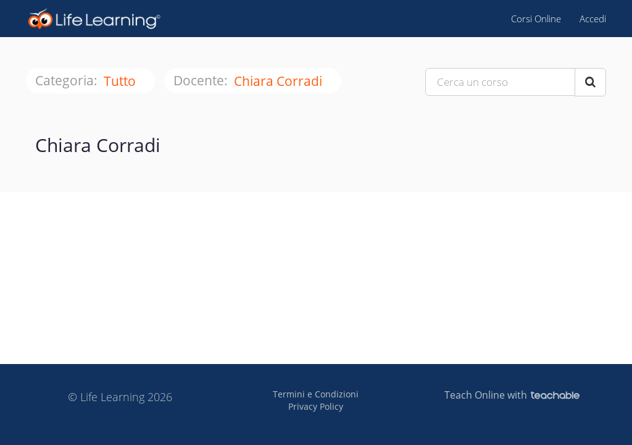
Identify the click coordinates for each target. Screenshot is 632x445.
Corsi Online (536, 18)
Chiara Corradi (279, 81)
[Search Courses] (590, 82)
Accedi (593, 18)
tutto (121, 81)
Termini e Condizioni (316, 394)
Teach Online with (512, 395)
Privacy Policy (315, 406)
